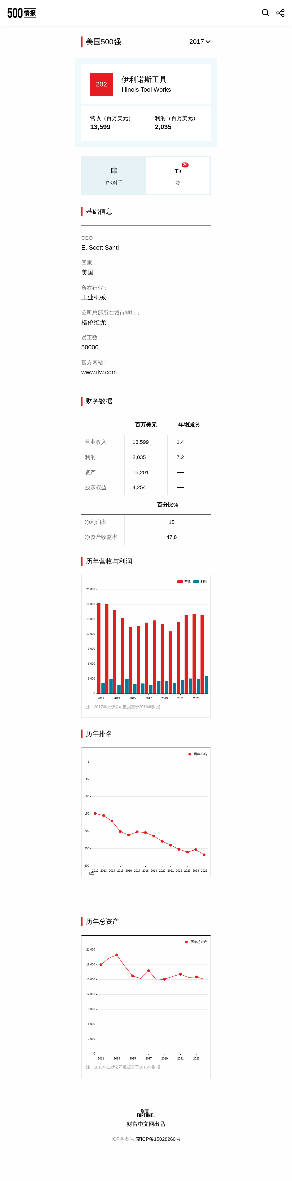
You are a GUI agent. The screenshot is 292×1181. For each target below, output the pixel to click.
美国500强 (103, 41)
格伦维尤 (93, 322)
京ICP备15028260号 (158, 1139)
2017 (196, 41)
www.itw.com (99, 372)
